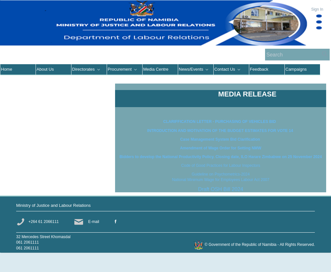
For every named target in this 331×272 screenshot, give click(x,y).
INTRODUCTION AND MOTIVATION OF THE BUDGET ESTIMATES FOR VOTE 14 (220, 130)
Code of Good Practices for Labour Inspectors (220, 165)
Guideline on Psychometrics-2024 (221, 174)
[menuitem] (18, 69)
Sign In (317, 9)
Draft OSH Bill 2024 (220, 189)
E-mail (93, 221)
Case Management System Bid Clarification (220, 139)
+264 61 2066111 (43, 221)
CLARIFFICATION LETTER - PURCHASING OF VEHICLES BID (220, 121)
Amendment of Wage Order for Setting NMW (221, 148)
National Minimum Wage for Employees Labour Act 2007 (220, 179)
